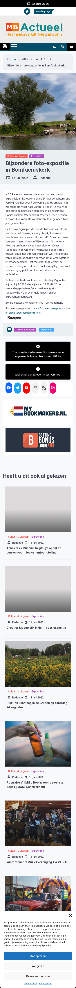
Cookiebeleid (30, 983)
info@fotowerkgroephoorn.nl (23, 312)
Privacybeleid (45, 983)
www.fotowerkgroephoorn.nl (50, 308)
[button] (70, 915)
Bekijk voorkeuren (38, 976)
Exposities (36, 156)
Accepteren (38, 956)
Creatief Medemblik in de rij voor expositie (36, 627)
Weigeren (38, 966)
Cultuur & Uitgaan (16, 156)
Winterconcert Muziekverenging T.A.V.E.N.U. (37, 862)
